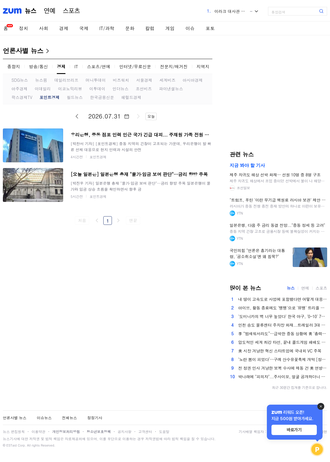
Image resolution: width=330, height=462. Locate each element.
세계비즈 (168, 80)
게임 (169, 28)
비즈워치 (121, 80)
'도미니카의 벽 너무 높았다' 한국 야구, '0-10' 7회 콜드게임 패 (282, 316)
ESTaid (11, 445)
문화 (129, 28)
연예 (49, 11)
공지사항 (124, 431)
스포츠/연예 (98, 66)
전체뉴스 (69, 417)
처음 (82, 220)
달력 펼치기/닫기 (126, 116)
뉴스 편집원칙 (14, 431)
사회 (43, 28)
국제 (83, 28)
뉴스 (30, 11)
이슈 (190, 28)
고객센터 (145, 431)
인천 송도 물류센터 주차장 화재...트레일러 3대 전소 (282, 325)
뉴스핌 (41, 80)
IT (76, 66)
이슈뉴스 (44, 417)
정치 (23, 28)
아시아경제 (193, 80)
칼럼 (149, 28)
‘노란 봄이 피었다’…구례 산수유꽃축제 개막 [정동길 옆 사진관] (282, 359)
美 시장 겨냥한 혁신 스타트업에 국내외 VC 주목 (279, 351)
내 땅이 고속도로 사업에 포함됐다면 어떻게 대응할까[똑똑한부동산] (282, 299)
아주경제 (19, 88)
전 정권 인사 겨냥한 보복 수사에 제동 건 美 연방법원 (282, 368)
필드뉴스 (75, 97)
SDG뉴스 (19, 80)
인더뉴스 (120, 88)
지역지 (203, 66)
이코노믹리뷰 (70, 88)
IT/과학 (106, 28)
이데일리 (43, 88)
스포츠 (71, 11)
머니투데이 (96, 80)
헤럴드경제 (131, 97)
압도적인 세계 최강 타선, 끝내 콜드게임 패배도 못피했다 (282, 342)
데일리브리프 (67, 80)
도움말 (164, 431)
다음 (138, 116)
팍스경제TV (21, 97)
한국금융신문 (102, 97)
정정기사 (94, 417)
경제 (63, 28)
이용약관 (38, 431)
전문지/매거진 (173, 66)
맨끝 (133, 220)
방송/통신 (38, 66)
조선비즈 (144, 88)
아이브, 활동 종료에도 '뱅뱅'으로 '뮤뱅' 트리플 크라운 (282, 308)
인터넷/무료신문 (135, 66)
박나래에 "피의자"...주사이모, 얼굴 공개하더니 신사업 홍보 (282, 376)
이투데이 (97, 88)
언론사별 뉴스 (23, 50)
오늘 (151, 116)
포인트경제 (50, 97)
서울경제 (144, 80)
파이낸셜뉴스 (171, 88)
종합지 (13, 66)
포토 (210, 28)
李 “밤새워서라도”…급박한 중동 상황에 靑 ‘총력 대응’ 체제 (282, 333)
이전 (77, 116)
